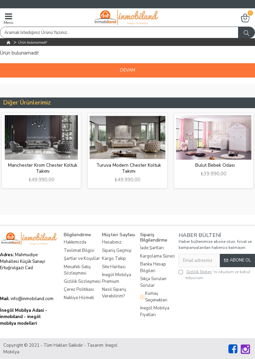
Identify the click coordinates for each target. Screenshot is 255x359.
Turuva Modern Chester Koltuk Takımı (128, 168)
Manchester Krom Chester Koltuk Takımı (42, 168)
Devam (127, 70)
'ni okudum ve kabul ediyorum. (214, 274)
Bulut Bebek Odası (215, 165)
